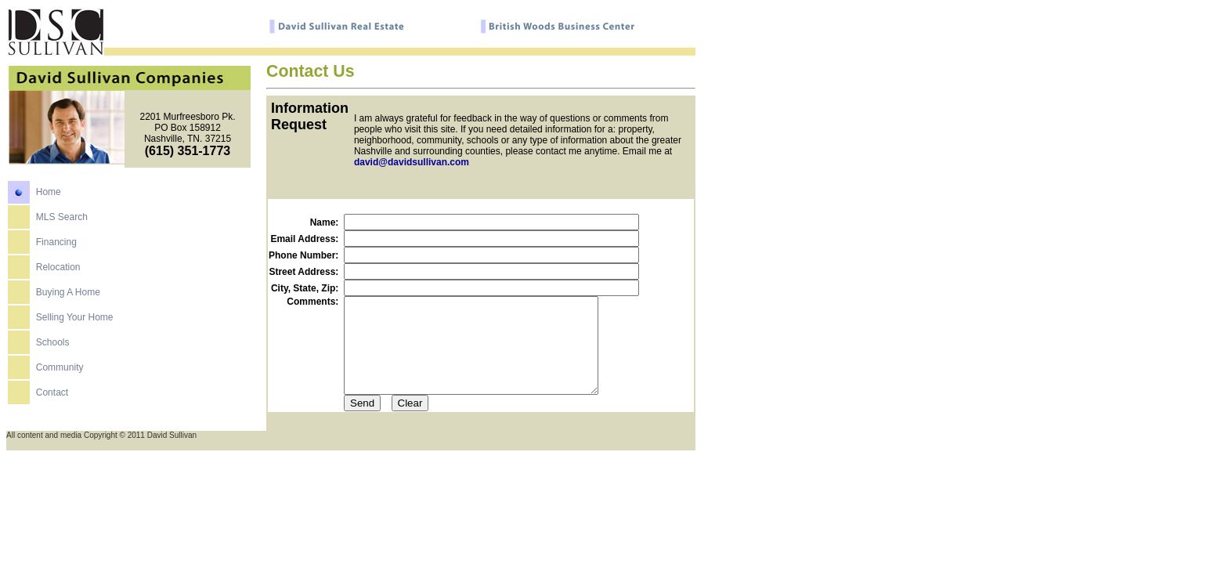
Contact (52, 398)
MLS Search (62, 223)
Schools (53, 348)
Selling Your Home (75, 323)
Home (48, 198)
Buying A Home (68, 298)
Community (60, 373)
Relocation (58, 273)
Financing (56, 248)
